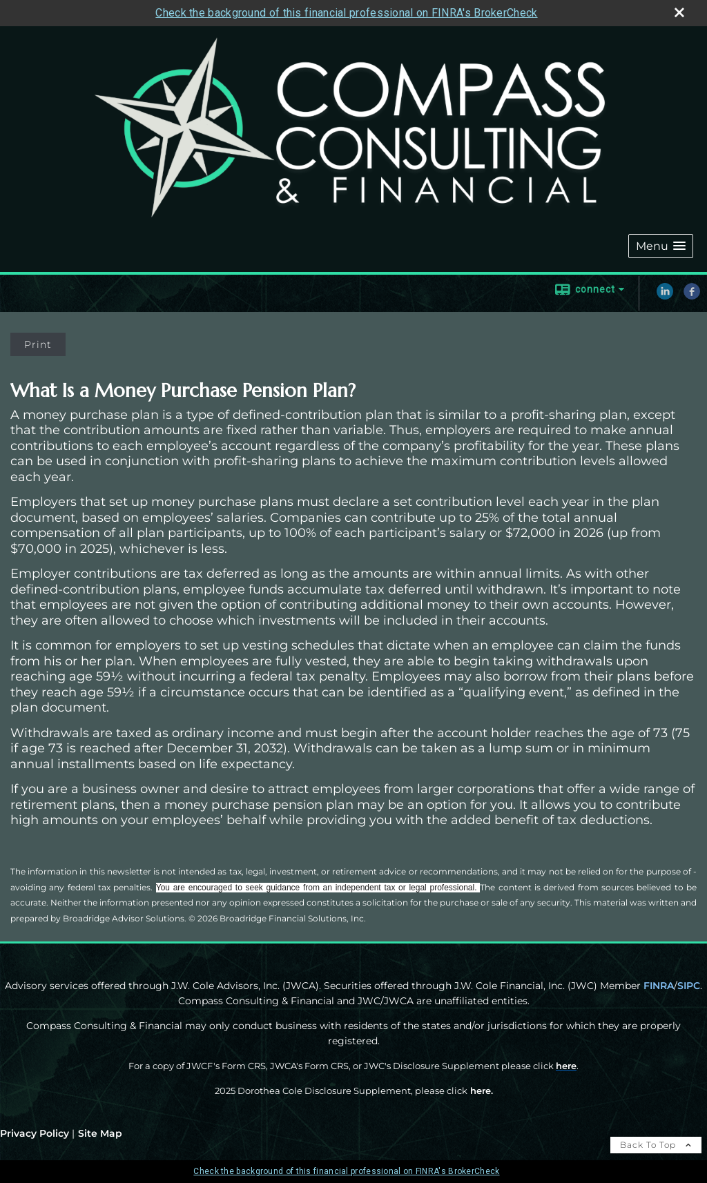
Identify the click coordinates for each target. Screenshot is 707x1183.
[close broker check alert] (679, 12)
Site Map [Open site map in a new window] (100, 1133)
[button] (660, 246)
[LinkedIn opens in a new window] (665, 296)
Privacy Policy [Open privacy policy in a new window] (34, 1133)
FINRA (658, 985)
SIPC (688, 985)
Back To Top (656, 1145)
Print (38, 344)
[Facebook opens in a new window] (692, 296)
